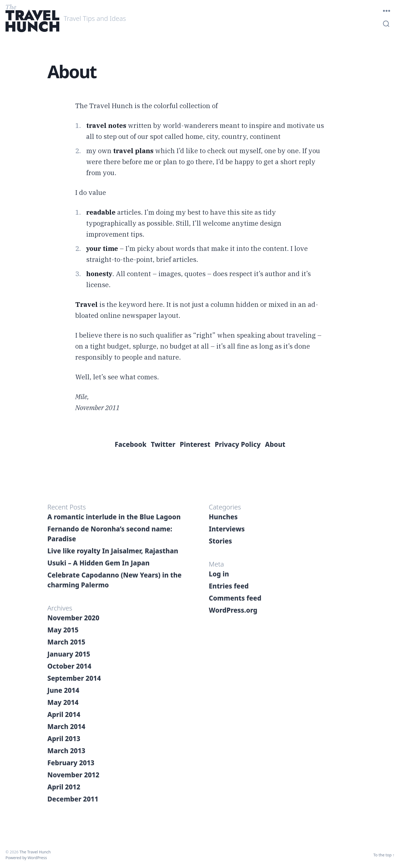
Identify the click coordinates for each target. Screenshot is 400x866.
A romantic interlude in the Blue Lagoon (114, 516)
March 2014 (66, 726)
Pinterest (195, 444)
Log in (219, 573)
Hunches (223, 516)
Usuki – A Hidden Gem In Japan (98, 562)
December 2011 (73, 798)
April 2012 (63, 786)
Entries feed (229, 585)
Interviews (227, 528)
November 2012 (73, 774)
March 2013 (66, 750)
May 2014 (63, 702)
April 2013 (63, 738)
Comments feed (235, 597)
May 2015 (63, 629)
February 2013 (70, 762)
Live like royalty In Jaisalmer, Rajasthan (112, 550)
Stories (220, 540)
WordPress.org (233, 610)
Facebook (131, 444)
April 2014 (63, 714)
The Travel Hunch (35, 851)
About (275, 444)
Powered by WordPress (26, 857)
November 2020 (73, 617)
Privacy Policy (238, 444)
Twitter (163, 444)
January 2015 (68, 653)
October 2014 (69, 666)
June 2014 (63, 690)
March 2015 (66, 641)
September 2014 (74, 678)
